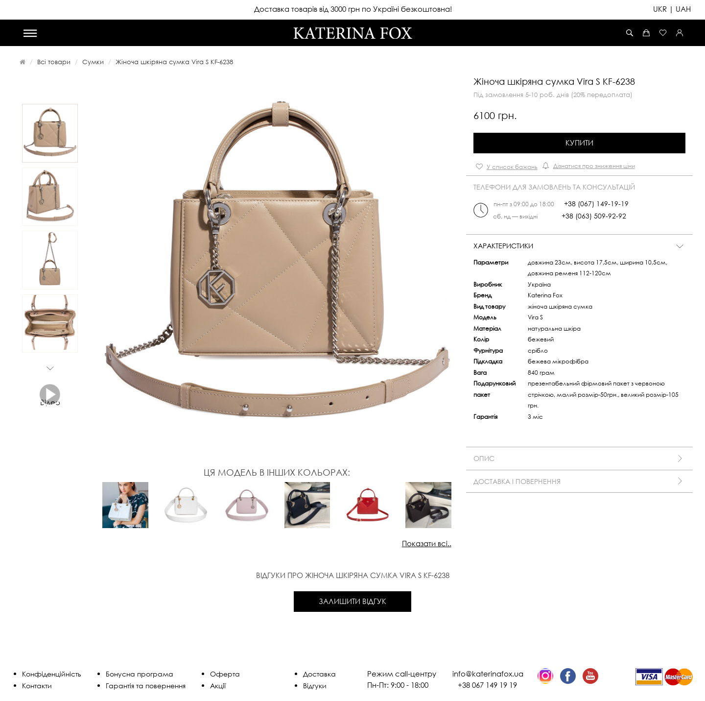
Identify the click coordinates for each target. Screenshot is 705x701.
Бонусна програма (139, 674)
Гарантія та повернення (146, 685)
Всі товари (53, 62)
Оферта (225, 674)
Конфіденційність (51, 674)
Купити (579, 142)
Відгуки (315, 685)
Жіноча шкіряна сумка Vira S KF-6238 (174, 62)
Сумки (93, 62)
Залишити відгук (352, 601)
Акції (218, 685)
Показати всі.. (426, 543)
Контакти (37, 685)
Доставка (319, 674)
